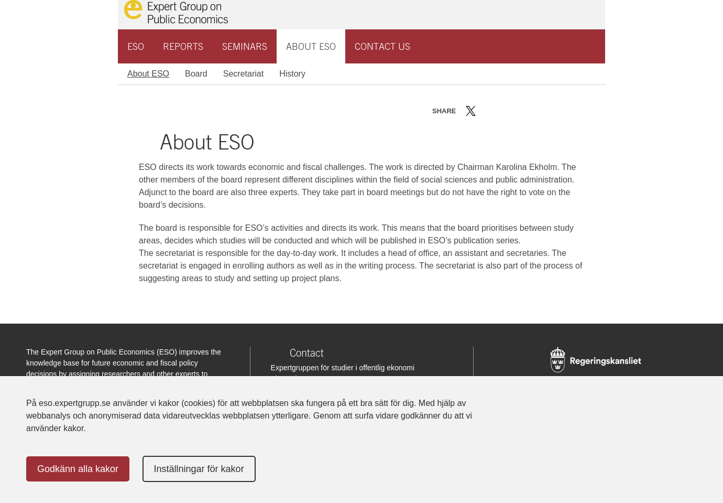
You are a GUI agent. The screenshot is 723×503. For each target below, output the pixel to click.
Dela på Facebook (486, 111)
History (292, 73)
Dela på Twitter (471, 111)
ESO (135, 46)
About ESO (311, 46)
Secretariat (243, 73)
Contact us (382, 46)
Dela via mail (517, 111)
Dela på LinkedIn (501, 111)
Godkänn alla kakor (77, 469)
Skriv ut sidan (536, 111)
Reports (183, 46)
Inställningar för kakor (199, 469)
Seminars (244, 46)
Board (196, 73)
